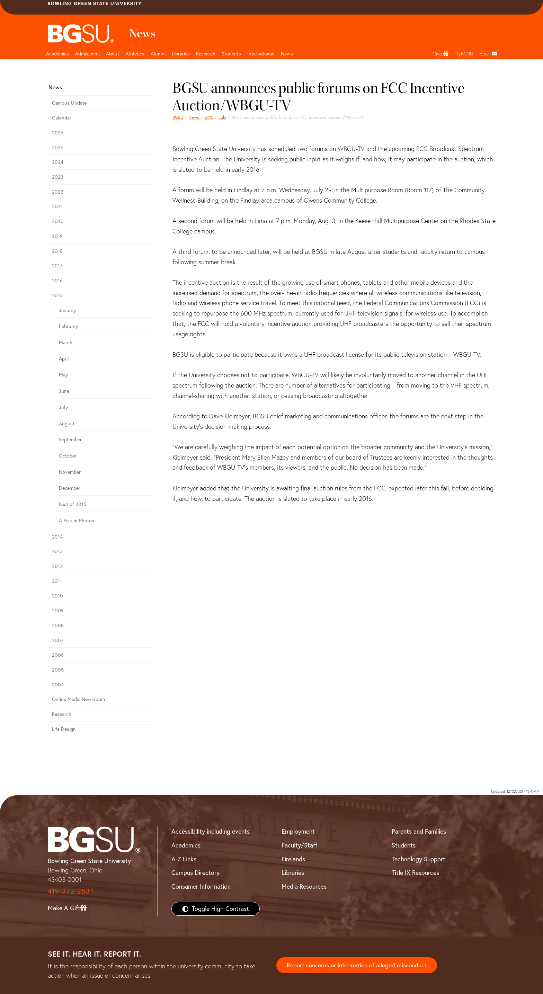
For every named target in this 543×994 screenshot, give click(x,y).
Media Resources (304, 886)
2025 (57, 147)
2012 (57, 566)
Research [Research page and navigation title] (205, 54)
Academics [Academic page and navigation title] (57, 54)
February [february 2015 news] (68, 326)
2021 (57, 206)
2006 (58, 655)
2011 (57, 581)
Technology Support (418, 859)
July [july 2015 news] (222, 117)
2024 (57, 162)
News (193, 117)
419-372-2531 (71, 891)
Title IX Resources (415, 873)
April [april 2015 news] (64, 359)
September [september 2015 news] (70, 439)
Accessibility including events (210, 831)
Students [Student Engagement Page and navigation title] (231, 54)
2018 (57, 251)
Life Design (64, 729)
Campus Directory (195, 873)
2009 (58, 610)
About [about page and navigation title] (112, 54)
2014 (57, 537)
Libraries (181, 54)
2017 (57, 266)
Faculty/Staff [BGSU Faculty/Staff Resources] (299, 845)
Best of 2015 (72, 504)
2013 (57, 551)
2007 (57, 640)
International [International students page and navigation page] (261, 54)
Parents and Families (419, 831)
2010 (57, 596)
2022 (57, 192)
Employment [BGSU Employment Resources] (298, 831)
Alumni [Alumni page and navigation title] (158, 54)
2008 (58, 625)
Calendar (61, 118)
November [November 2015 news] (70, 472)
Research (61, 714)
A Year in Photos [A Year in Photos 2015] (76, 520)
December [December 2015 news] (69, 488)
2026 (57, 133)
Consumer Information (201, 886)
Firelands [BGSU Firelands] (293, 859)
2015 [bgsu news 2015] (208, 117)
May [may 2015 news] (63, 375)
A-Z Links (183, 859)
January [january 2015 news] (67, 310)
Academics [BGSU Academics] (186, 845)
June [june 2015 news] (64, 391)
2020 (58, 221)
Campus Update (69, 103)
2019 (57, 236)
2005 (58, 670)
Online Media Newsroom (78, 699)
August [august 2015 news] (66, 423)
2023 (57, 177)
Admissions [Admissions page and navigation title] (87, 54)
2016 (57, 280)
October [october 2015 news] (68, 456)
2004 (58, 685)
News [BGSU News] (287, 54)
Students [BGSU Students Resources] (404, 845)
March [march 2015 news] (65, 342)
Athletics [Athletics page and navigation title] (134, 54)
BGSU (177, 117)
